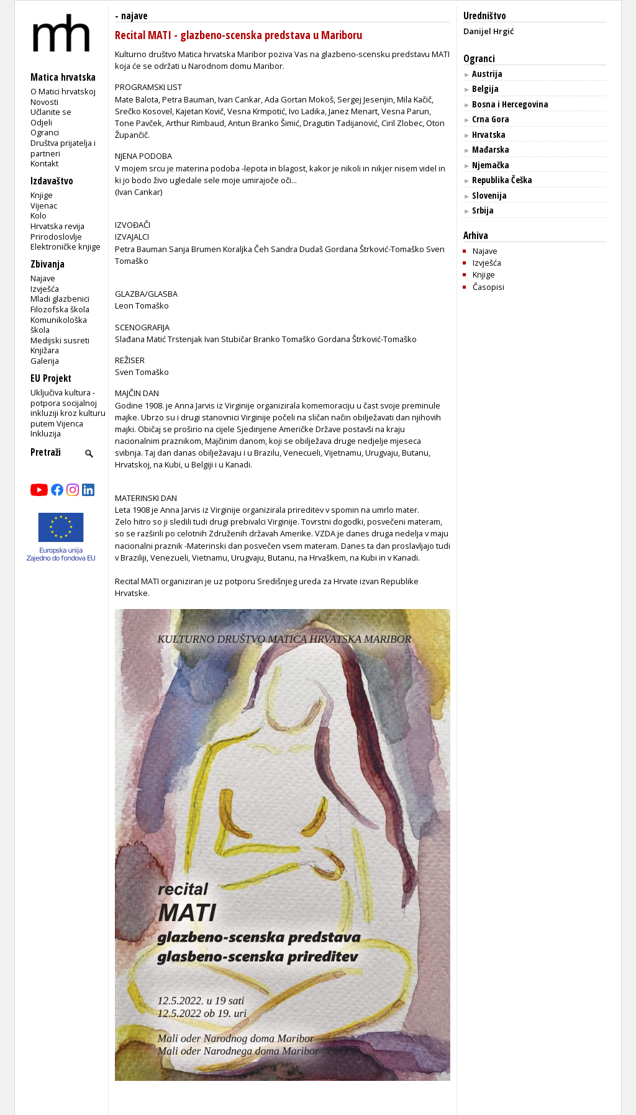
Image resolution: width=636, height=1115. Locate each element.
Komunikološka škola (58, 325)
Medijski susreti (59, 340)
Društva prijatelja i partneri (63, 148)
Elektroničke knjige (65, 246)
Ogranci (44, 132)
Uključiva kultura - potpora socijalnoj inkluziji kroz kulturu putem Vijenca (68, 408)
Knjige (41, 195)
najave (134, 15)
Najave (42, 278)
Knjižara (44, 350)
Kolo (38, 215)
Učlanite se (50, 111)
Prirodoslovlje (56, 236)
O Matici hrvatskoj (63, 91)
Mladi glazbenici (59, 298)
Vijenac (43, 205)
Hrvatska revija (57, 226)
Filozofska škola (59, 309)
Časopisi (488, 286)
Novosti (44, 101)
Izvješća (44, 288)
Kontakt (44, 163)
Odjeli (41, 122)
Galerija (44, 360)
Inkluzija (45, 433)
